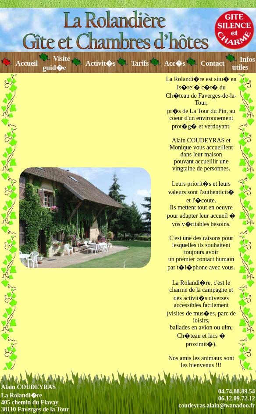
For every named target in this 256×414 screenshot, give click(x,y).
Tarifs (133, 63)
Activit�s (93, 63)
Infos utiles (240, 63)
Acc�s (167, 63)
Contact (205, 63)
